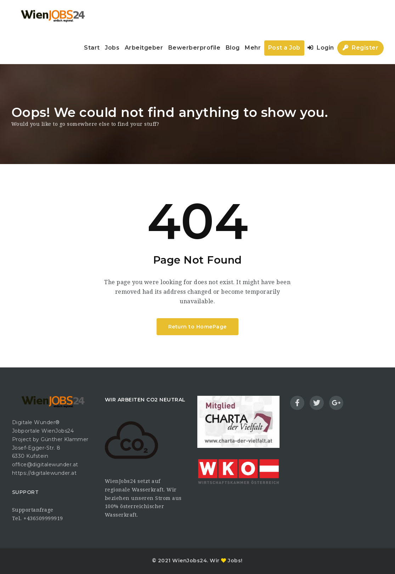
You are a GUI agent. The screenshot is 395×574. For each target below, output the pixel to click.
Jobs (112, 47)
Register (360, 47)
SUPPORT (25, 492)
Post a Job (284, 47)
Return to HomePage (197, 326)
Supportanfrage (32, 510)
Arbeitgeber (144, 47)
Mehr (253, 47)
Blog (233, 47)
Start (92, 47)
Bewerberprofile (194, 47)
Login (320, 47)
